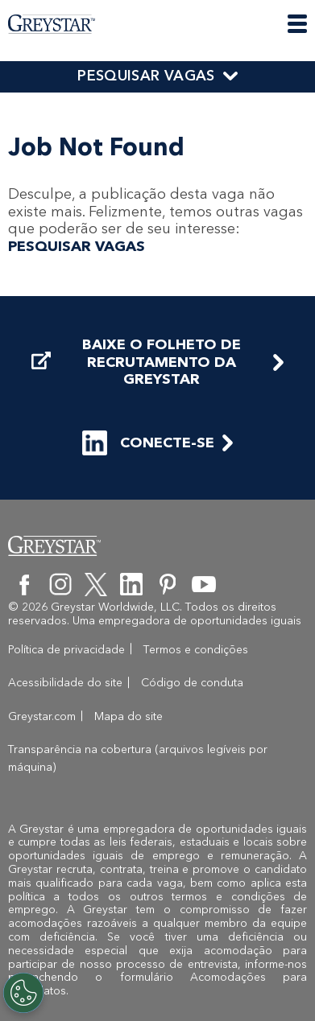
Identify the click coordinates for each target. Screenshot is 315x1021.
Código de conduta (192, 683)
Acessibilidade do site (65, 683)
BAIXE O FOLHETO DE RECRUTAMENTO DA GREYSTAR (136, 362)
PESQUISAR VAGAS (145, 75)
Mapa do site (128, 716)
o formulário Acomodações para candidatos (157, 984)
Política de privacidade (66, 650)
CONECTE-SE (148, 442)
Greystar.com (42, 716)
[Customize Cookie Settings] (23, 993)
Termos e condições (195, 650)
